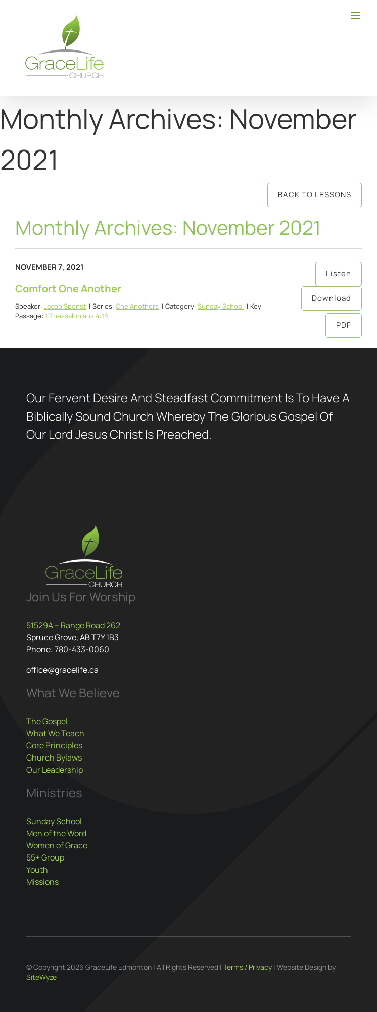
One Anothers (137, 306)
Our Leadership (54, 769)
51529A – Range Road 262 (73, 625)
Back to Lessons (314, 194)
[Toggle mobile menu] (356, 15)
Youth (37, 869)
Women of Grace (56, 845)
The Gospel (47, 721)
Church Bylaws (54, 757)
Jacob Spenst (65, 306)
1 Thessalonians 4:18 (76, 315)
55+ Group (45, 857)
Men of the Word (56, 833)
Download (331, 298)
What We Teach (55, 733)
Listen (338, 273)
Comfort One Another (68, 288)
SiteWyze (41, 977)
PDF (343, 325)
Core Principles (54, 745)
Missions (42, 881)
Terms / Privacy (247, 967)
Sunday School (221, 306)
